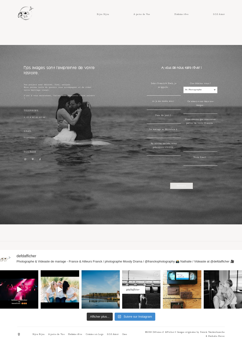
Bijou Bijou (103, 14)
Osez (124, 334)
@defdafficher (121, 286)
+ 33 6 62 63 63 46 (34, 117)
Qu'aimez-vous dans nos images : (200, 103)
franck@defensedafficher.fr (39, 138)
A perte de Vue (142, 14)
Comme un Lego (95, 334)
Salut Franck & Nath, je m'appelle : (163, 85)
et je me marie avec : (163, 101)
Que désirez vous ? (200, 83)
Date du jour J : (163, 115)
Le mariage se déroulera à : (163, 129)
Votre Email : (200, 157)
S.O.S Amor (219, 14)
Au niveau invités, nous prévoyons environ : (164, 145)
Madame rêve (181, 14)
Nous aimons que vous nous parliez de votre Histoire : (200, 121)
